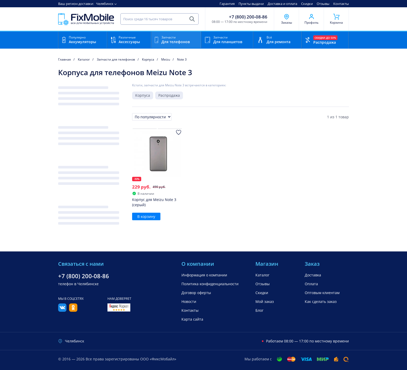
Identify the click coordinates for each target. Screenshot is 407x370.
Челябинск (104, 3)
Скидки (307, 3)
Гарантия (227, 3)
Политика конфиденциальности (210, 283)
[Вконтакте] (62, 310)
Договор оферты (196, 292)
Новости (188, 301)
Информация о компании (204, 274)
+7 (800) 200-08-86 (248, 17)
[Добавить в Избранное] (178, 132)
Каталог (262, 274)
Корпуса (142, 95)
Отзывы (323, 3)
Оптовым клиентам (322, 292)
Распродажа (169, 95)
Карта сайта (192, 319)
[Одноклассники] (73, 310)
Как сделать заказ (321, 301)
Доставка (313, 274)
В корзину (146, 216)
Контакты (341, 3)
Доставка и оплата (282, 3)
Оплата (311, 283)
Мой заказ (264, 301)
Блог (259, 310)
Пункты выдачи (251, 3)
